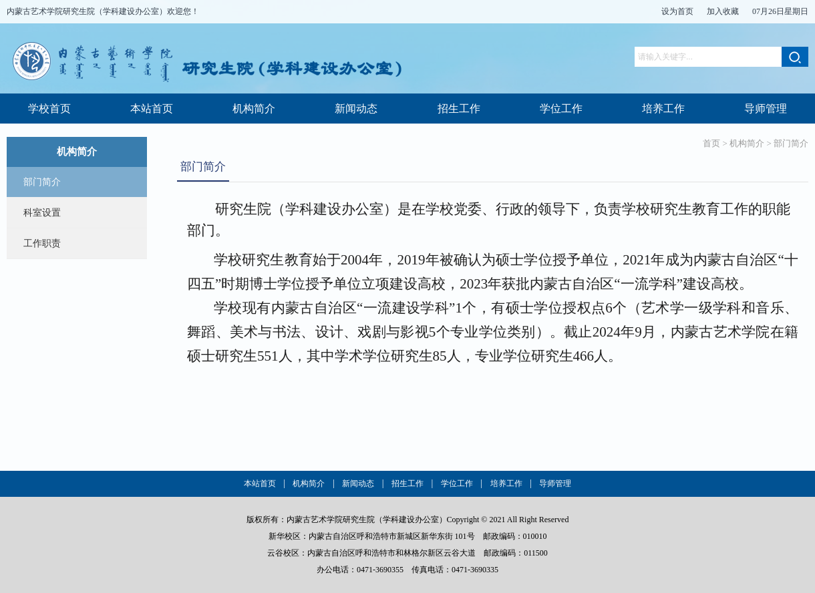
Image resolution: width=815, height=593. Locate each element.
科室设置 (42, 213)
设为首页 (677, 11)
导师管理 (765, 108)
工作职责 (42, 243)
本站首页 (151, 108)
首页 (711, 143)
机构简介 (253, 108)
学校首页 (49, 108)
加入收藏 (723, 11)
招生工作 (459, 108)
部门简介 (42, 182)
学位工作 (561, 108)
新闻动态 (356, 108)
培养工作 (663, 108)
